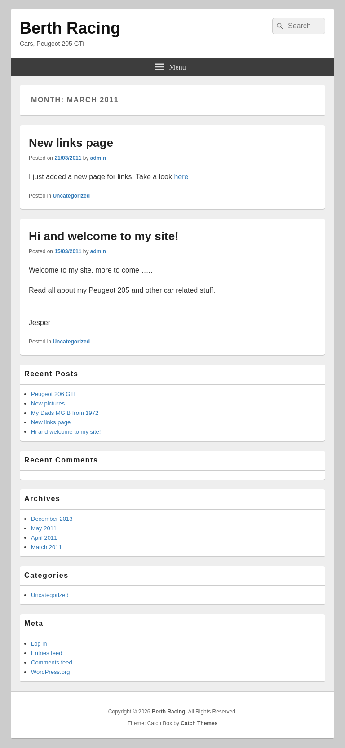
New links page (71, 143)
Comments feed (51, 662)
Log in (39, 643)
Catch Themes (199, 723)
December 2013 (52, 518)
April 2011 (44, 537)
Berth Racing (70, 28)
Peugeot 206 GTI (53, 394)
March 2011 (46, 547)
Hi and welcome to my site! (104, 236)
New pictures (48, 403)
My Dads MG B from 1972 (64, 412)
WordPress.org (50, 672)
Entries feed (46, 653)
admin (98, 158)
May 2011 (44, 528)
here (181, 176)
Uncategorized (71, 196)
